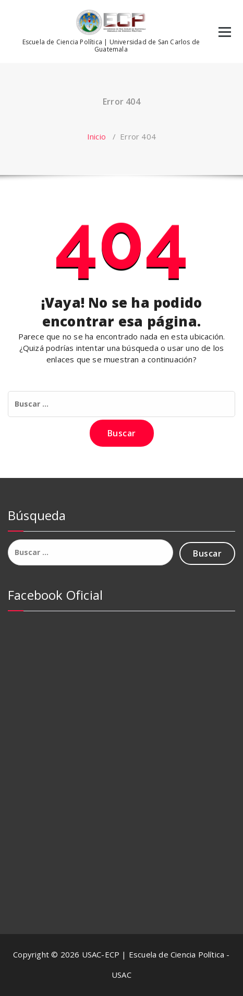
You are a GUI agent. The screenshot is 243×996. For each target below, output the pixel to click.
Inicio (96, 136)
